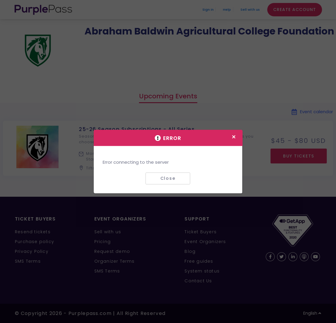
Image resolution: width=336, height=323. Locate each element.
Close (168, 178)
